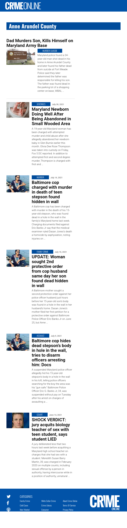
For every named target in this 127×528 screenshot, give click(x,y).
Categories (26, 496)
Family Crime (25, 501)
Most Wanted (24, 509)
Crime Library (46, 505)
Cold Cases (24, 505)
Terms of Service (69, 505)
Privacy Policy (68, 509)
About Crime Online (70, 501)
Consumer (45, 509)
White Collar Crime (48, 501)
